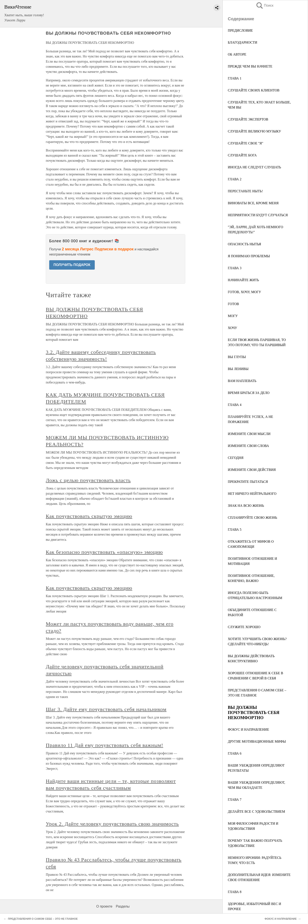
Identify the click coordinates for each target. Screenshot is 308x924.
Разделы (122, 906)
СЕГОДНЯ (235, 458)
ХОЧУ (232, 328)
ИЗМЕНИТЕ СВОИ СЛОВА (248, 446)
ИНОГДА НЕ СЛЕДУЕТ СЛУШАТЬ (254, 167)
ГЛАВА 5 (234, 529)
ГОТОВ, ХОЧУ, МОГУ (244, 292)
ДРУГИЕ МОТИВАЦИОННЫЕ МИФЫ (257, 741)
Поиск (264, 5)
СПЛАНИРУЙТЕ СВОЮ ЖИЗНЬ (252, 517)
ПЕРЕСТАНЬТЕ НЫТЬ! (245, 191)
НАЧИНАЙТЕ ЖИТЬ (243, 280)
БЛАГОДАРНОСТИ (242, 42)
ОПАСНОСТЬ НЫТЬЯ (244, 244)
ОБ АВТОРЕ (237, 54)
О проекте (104, 906)
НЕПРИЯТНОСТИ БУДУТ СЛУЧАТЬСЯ (258, 215)
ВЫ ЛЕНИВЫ (238, 369)
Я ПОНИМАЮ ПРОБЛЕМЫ (249, 256)
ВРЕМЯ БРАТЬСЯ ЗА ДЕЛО (249, 393)
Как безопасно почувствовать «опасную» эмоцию (104, 552)
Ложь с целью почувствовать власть (88, 480)
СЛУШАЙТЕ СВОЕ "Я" (245, 143)
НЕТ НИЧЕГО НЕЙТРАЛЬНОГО (252, 493)
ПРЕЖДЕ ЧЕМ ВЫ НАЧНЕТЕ (250, 66)
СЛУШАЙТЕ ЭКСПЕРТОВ (248, 119)
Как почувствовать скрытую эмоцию (89, 516)
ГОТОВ (233, 304)
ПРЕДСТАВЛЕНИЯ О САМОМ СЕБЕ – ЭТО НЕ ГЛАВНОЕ (43, 918)
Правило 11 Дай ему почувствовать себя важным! (104, 745)
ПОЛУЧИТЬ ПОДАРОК (71, 265)
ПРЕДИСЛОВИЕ (240, 30)
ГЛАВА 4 (234, 405)
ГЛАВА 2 (234, 179)
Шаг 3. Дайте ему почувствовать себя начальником (106, 709)
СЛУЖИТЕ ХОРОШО (244, 627)
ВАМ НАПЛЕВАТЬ (242, 381)
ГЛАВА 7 (234, 799)
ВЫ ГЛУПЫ (237, 357)
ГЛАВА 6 (234, 753)
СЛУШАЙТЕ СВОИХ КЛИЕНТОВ (253, 90)
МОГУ (233, 316)
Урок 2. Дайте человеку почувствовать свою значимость (112, 824)
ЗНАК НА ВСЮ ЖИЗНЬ (246, 505)
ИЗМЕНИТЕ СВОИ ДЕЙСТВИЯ (252, 470)
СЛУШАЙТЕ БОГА (242, 155)
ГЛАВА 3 (234, 268)
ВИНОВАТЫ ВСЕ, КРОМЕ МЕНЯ (253, 203)
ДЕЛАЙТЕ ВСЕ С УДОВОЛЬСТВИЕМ (256, 811)
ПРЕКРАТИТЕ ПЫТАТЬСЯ (248, 481)
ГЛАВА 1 (234, 78)
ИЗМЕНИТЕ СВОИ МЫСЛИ (249, 434)
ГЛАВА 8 (234, 892)
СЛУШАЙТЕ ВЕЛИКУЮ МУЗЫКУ (254, 131)
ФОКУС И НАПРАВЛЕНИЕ (248, 729)
